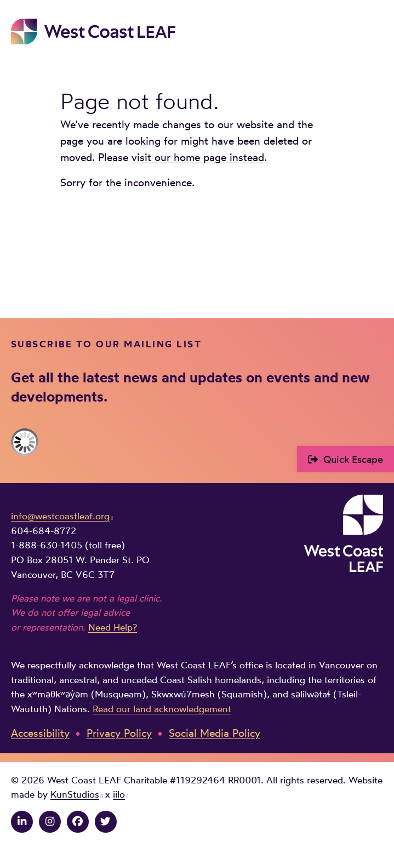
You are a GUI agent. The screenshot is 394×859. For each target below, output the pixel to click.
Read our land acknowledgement (162, 708)
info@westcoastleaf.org (60, 516)
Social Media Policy (214, 733)
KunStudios (74, 794)
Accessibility (40, 733)
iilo (119, 794)
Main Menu (375, 31)
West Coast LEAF (93, 31)
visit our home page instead (198, 157)
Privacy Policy (119, 733)
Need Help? (112, 627)
